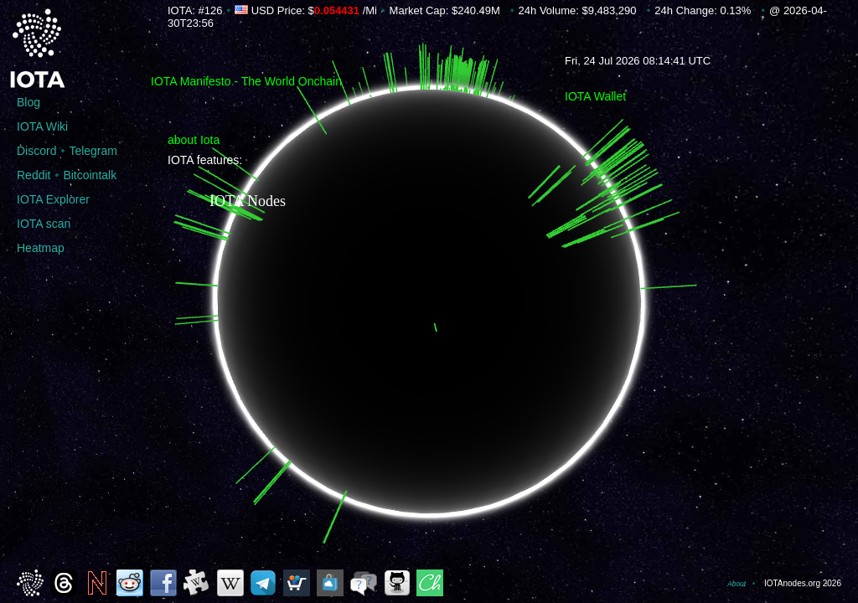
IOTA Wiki (42, 126)
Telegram (93, 150)
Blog (28, 102)
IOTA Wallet (595, 96)
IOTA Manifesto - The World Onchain (246, 81)
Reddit (33, 175)
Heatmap (41, 248)
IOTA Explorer (53, 199)
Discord (36, 150)
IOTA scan (43, 223)
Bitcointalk (89, 175)
